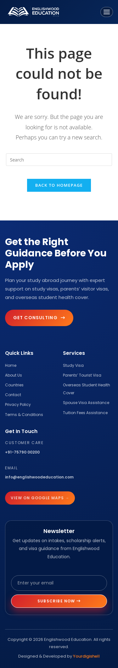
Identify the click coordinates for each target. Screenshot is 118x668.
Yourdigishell (86, 656)
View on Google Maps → (40, 498)
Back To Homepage (59, 185)
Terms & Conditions (24, 414)
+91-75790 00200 (22, 452)
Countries (14, 385)
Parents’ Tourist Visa (82, 375)
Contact (13, 394)
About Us (13, 375)
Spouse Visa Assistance (86, 402)
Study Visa (73, 365)
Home (10, 365)
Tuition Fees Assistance (85, 412)
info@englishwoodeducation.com (39, 477)
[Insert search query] (59, 159)
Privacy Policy (18, 404)
